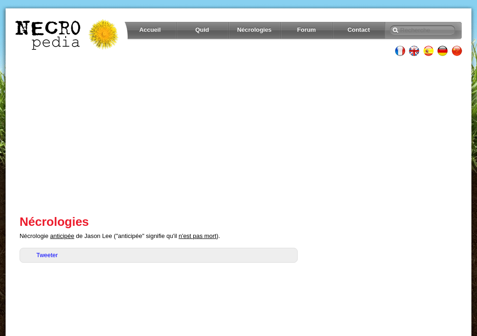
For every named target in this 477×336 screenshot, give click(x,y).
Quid (202, 29)
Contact (359, 29)
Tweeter (47, 255)
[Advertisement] (238, 135)
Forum (306, 29)
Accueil (150, 29)
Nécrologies (254, 29)
